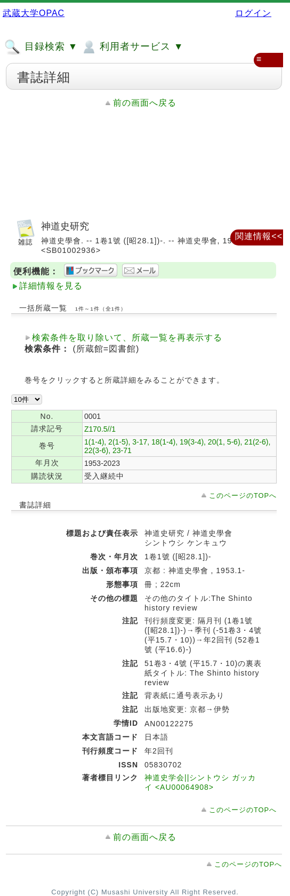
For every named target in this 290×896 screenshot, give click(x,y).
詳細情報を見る (51, 285)
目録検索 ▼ (41, 47)
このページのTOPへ (243, 495)
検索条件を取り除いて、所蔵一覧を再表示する (127, 337)
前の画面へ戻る (144, 102)
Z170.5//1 (100, 429)
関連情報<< (259, 236)
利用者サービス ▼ (131, 47)
